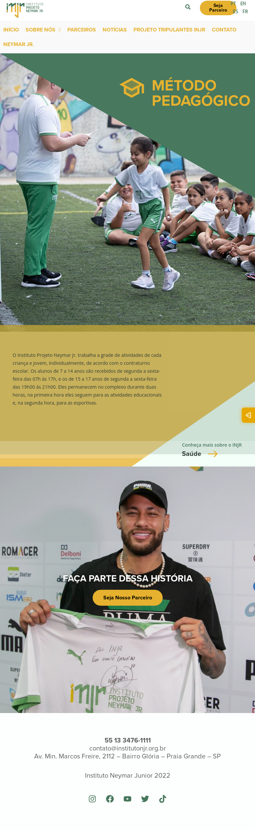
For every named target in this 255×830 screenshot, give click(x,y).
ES (235, 12)
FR (245, 12)
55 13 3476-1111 (128, 740)
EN (243, 4)
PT (233, 4)
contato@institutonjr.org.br (127, 748)
